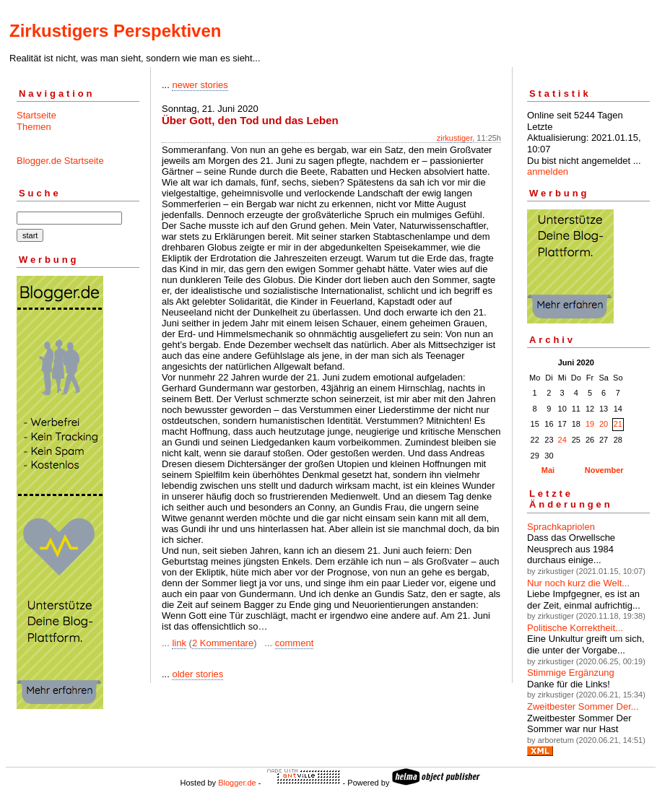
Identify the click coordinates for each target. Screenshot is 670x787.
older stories (197, 674)
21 (618, 423)
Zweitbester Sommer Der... (583, 706)
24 (562, 439)
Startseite (36, 115)
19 (590, 423)
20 (603, 423)
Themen (34, 126)
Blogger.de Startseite (60, 160)
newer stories (199, 84)
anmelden (547, 171)
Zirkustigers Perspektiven (115, 30)
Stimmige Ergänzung (570, 672)
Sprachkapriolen (561, 526)
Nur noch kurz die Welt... (578, 583)
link (179, 643)
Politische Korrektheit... (575, 627)
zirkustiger (455, 138)
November (604, 470)
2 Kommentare (222, 643)
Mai (547, 470)
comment (294, 643)
